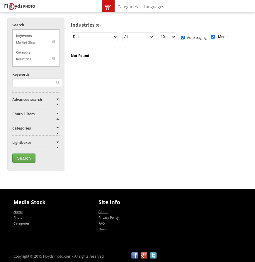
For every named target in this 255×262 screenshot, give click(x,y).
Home (18, 211)
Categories (128, 6)
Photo (18, 217)
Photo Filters (23, 113)
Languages (154, 6)
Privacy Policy (108, 217)
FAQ (101, 223)
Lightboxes (21, 142)
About (103, 211)
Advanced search (27, 99)
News (102, 229)
